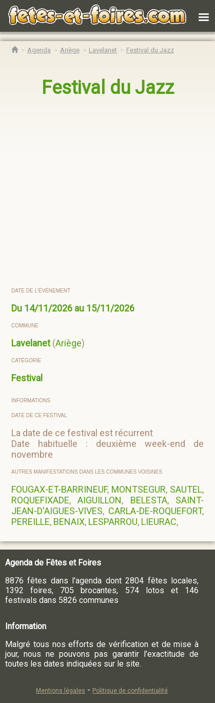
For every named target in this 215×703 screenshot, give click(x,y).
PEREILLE (30, 521)
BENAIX (69, 521)
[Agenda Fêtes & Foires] (39, 50)
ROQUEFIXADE (40, 500)
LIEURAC (159, 521)
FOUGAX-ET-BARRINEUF (59, 489)
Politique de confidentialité (130, 690)
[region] (108, 193)
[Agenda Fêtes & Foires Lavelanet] (103, 50)
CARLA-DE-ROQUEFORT (155, 510)
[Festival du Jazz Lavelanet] (150, 50)
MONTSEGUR (138, 489)
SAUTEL (186, 489)
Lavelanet (30, 343)
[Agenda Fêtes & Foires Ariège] (70, 50)
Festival (27, 378)
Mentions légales (60, 690)
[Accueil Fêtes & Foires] (14, 50)
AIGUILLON (99, 500)
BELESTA (148, 500)
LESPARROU (113, 521)
